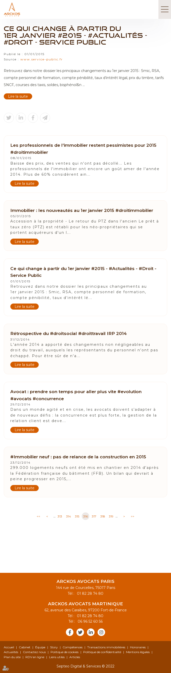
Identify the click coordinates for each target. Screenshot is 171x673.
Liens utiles (57, 657)
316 (85, 516)
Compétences (72, 647)
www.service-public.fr (41, 59)
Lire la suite (18, 96)
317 (94, 516)
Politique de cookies (64, 652)
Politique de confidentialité (102, 652)
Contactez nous (34, 652)
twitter (80, 632)
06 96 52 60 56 (89, 621)
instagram (101, 632)
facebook (69, 632)
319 (111, 516)
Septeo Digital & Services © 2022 (85, 666)
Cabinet (24, 647)
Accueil (9, 647)
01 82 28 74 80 (89, 593)
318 (102, 516)
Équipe (40, 647)
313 (60, 516)
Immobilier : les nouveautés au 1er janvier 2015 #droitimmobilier (81, 210)
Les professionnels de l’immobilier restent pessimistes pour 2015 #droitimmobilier (83, 148)
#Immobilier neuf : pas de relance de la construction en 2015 (78, 456)
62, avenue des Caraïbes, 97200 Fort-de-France (86, 610)
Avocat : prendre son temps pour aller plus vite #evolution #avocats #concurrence (76, 395)
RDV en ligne (34, 657)
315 (77, 516)
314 (68, 516)
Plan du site (12, 657)
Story (54, 647)
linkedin (91, 632)
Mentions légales (138, 652)
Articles (74, 657)
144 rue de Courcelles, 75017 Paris (85, 587)
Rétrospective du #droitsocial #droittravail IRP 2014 (68, 333)
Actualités (11, 652)
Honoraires (138, 647)
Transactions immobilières (106, 647)
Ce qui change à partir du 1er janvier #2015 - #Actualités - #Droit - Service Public (83, 272)
